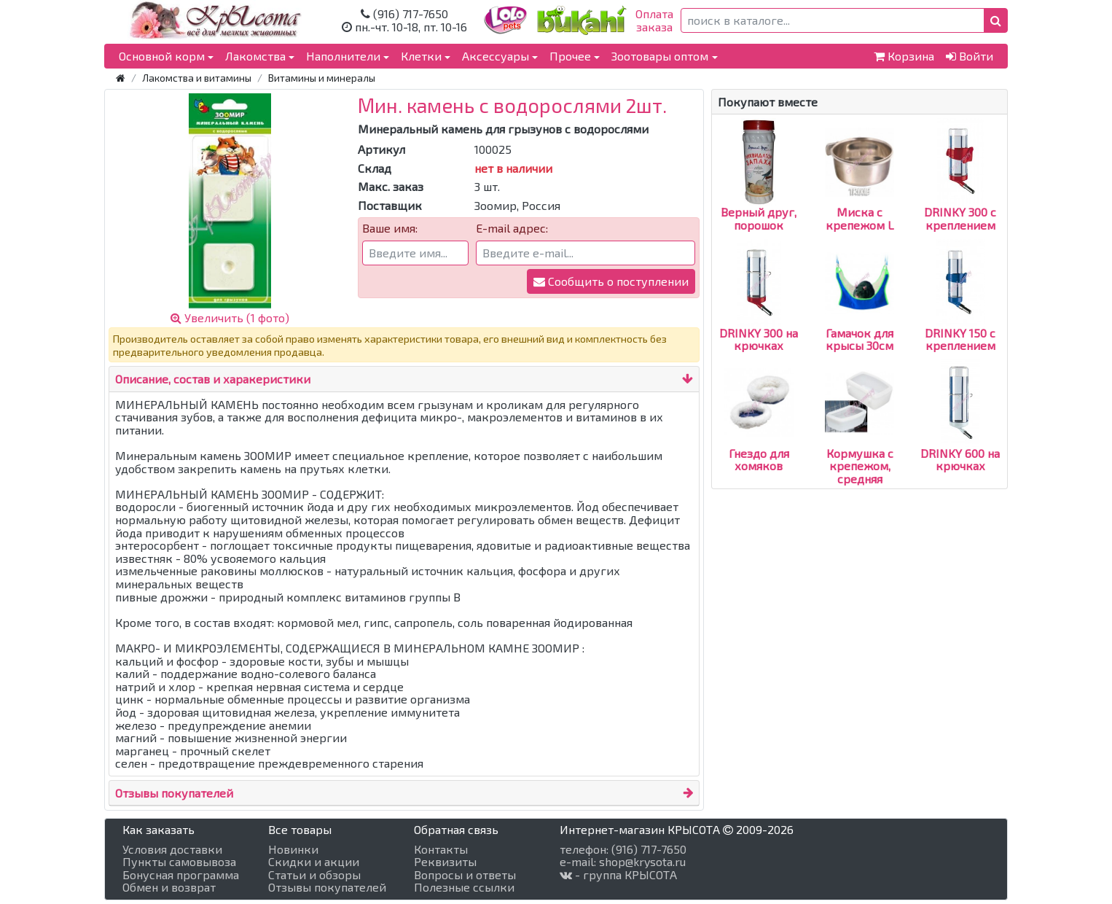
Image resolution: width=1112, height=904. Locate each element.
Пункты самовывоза (179, 861)
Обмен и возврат (169, 887)
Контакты (441, 849)
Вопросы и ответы (465, 874)
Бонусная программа (180, 874)
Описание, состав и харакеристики (212, 379)
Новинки (293, 849)
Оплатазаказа (654, 20)
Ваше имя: (390, 228)
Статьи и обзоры (314, 874)
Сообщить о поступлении (611, 281)
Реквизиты (445, 861)
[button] (996, 20)
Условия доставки (172, 849)
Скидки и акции (313, 861)
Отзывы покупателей (174, 793)
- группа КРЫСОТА (618, 874)
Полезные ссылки (464, 887)
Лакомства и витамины (196, 77)
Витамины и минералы (321, 77)
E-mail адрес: (512, 228)
